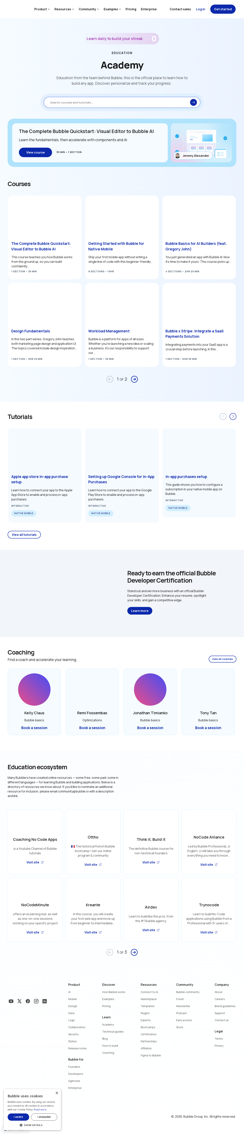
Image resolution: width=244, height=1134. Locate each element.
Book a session (34, 727)
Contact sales (180, 9)
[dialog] (32, 1109)
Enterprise (149, 9)
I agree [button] (18, 1117)
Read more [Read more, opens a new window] (40, 1109)
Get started (223, 9)
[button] (32, 1124)
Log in (200, 9)
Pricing (131, 9)
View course (35, 152)
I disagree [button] (44, 1117)
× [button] (56, 1093)
